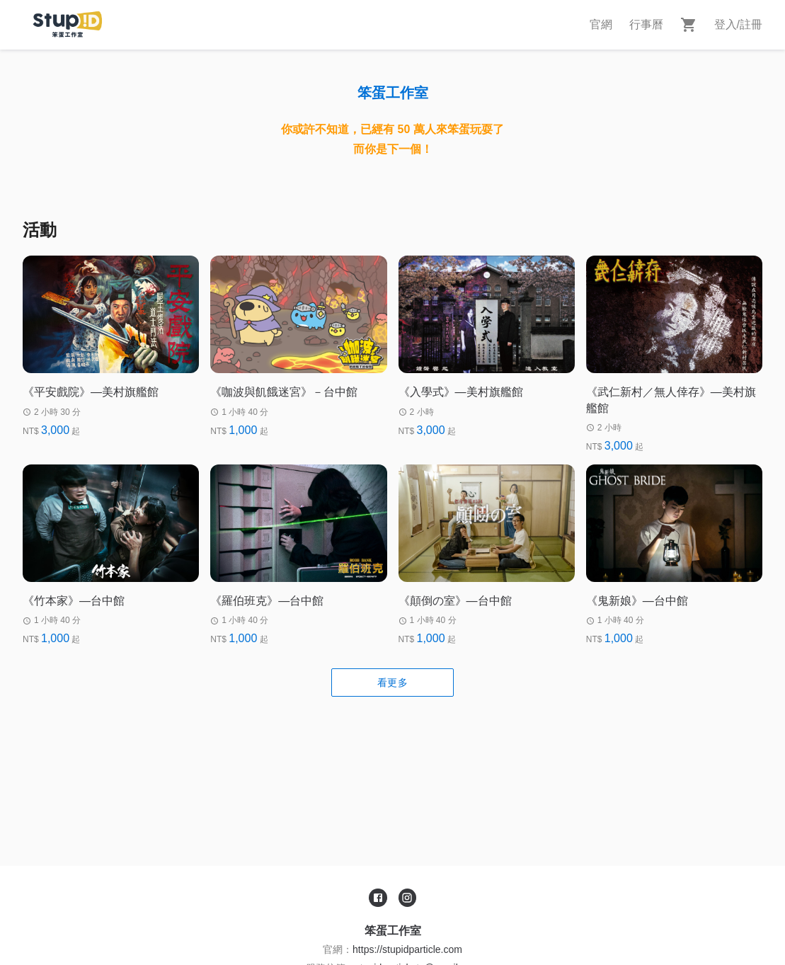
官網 (601, 24)
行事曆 (646, 24)
